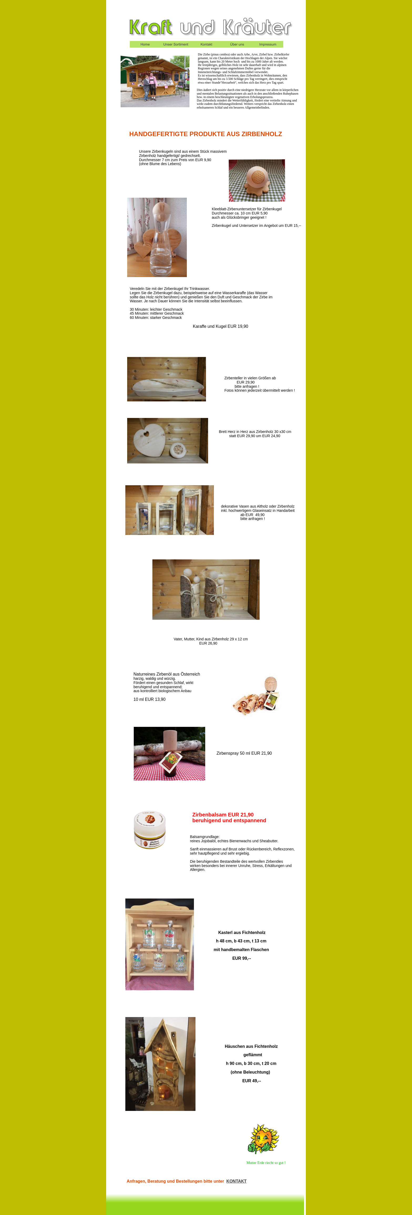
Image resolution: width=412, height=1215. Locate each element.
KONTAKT (236, 1181)
